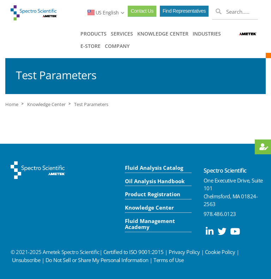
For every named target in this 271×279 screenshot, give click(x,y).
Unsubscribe (26, 260)
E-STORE (90, 46)
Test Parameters (91, 104)
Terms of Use (168, 260)
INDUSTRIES (207, 33)
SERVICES (122, 33)
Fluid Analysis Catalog (154, 167)
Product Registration (152, 194)
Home (11, 104)
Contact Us (142, 11)
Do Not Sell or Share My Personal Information (97, 260)
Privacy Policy (184, 251)
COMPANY (117, 46)
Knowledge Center (46, 104)
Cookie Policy (220, 251)
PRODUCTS (93, 33)
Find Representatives (184, 11)
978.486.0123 (220, 213)
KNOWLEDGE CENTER (162, 33)
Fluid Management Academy (150, 223)
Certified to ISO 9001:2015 (133, 251)
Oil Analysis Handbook (155, 181)
